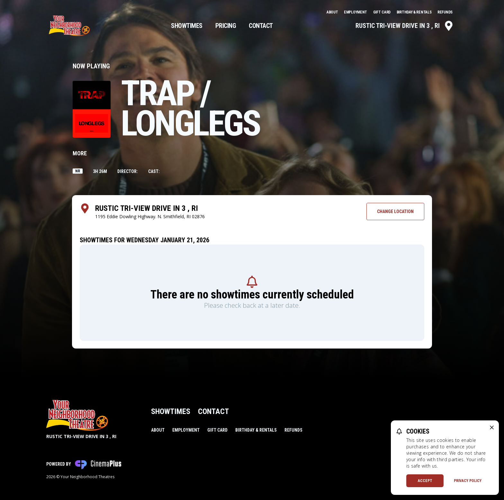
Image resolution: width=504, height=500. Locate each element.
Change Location (395, 211)
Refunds (445, 12)
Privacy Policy (468, 480)
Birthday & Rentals (414, 12)
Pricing (225, 26)
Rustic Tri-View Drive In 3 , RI (405, 26)
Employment (356, 12)
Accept (425, 480)
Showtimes (187, 26)
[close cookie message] (492, 427)
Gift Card (382, 12)
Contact (261, 26)
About (333, 12)
